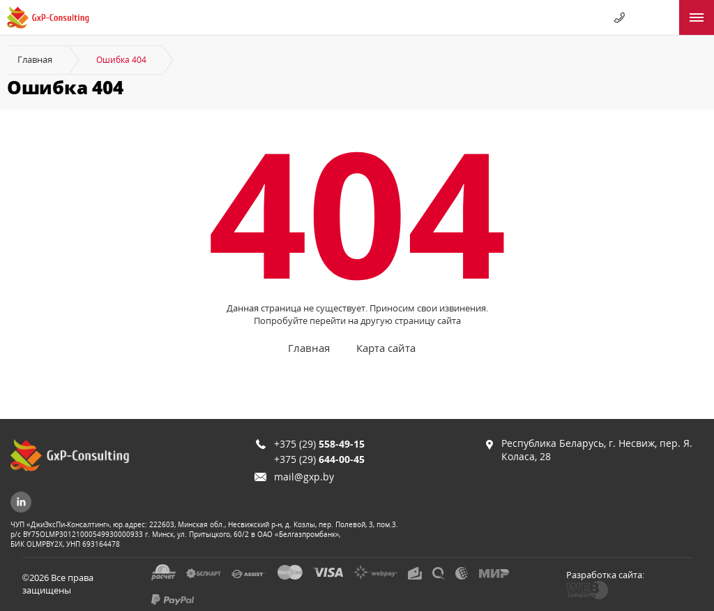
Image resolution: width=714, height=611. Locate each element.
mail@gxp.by (304, 476)
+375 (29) (319, 443)
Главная (34, 59)
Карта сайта (386, 348)
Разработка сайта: (605, 574)
